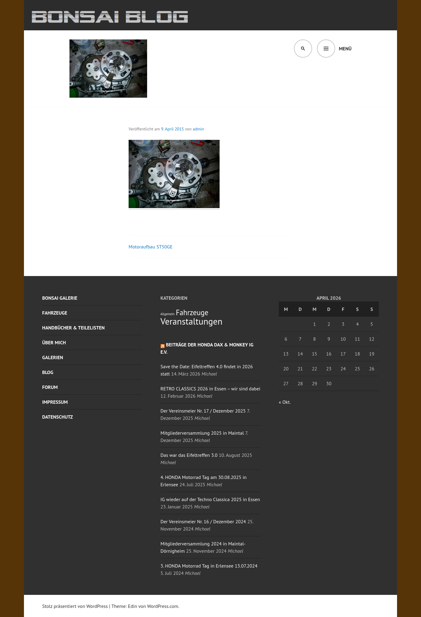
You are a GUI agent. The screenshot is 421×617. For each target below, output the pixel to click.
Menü (345, 49)
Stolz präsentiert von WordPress (75, 606)
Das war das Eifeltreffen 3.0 (188, 455)
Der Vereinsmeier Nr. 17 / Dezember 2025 (203, 411)
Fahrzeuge (54, 313)
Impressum (55, 402)
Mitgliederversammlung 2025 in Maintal (202, 433)
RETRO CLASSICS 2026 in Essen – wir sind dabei (210, 389)
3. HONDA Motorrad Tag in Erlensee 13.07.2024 (209, 566)
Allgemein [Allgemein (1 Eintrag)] (167, 314)
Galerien (52, 357)
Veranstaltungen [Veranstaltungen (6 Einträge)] (191, 321)
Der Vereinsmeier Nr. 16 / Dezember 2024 (203, 521)
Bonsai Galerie (59, 298)
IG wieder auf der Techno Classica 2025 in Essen (210, 499)
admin (198, 129)
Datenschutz (57, 417)
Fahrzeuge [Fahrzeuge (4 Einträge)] (192, 312)
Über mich (54, 342)
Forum (50, 387)
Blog (47, 372)
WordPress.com (162, 606)
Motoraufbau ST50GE (151, 247)
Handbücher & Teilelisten (73, 328)
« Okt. (284, 402)
